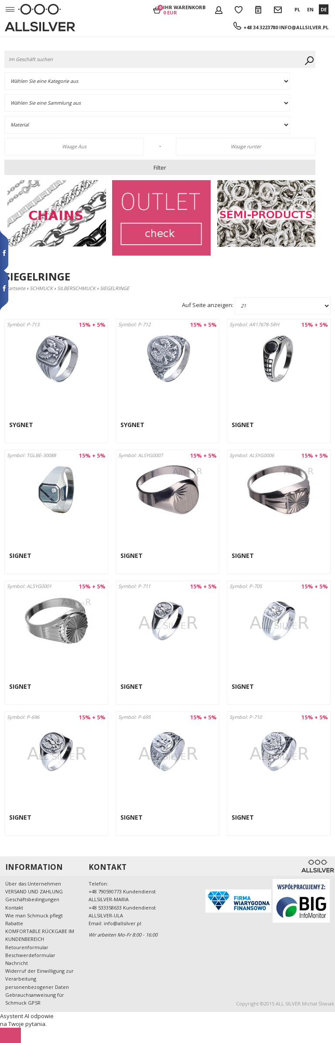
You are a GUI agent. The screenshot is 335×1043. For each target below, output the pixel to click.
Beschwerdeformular (30, 955)
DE (324, 9)
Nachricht (16, 963)
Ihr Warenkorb (184, 9)
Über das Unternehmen (33, 883)
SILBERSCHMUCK (76, 288)
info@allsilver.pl (303, 27)
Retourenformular (26, 947)
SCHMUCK (41, 288)
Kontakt (14, 907)
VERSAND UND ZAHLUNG (34, 891)
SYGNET (21, 425)
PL (297, 9)
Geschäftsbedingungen (32, 899)
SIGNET (243, 425)
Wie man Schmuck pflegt (34, 915)
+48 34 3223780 (261, 27)
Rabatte (14, 923)
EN (310, 9)
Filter (160, 167)
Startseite (14, 288)
